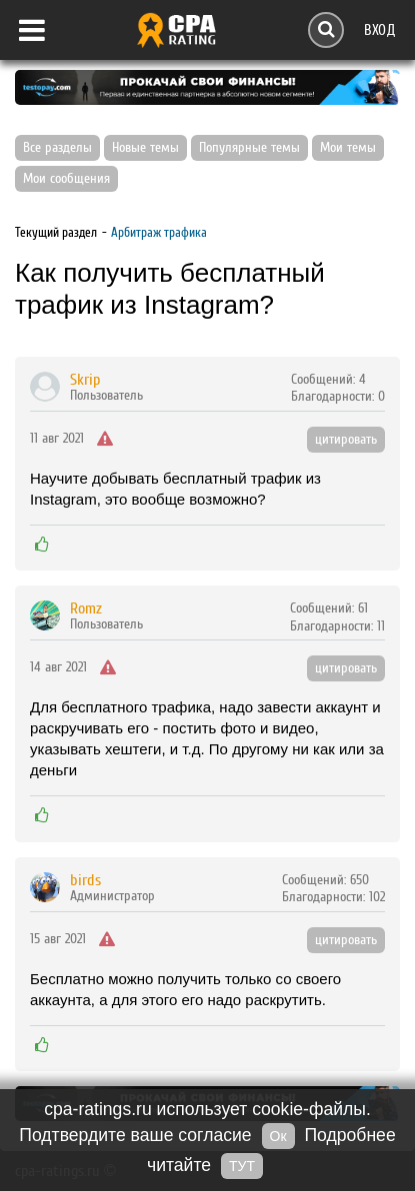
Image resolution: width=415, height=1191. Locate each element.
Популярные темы (249, 148)
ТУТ (242, 1166)
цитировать (346, 440)
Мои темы (348, 148)
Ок (278, 1136)
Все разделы (57, 148)
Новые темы (145, 148)
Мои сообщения (66, 179)
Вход (379, 29)
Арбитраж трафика (159, 232)
